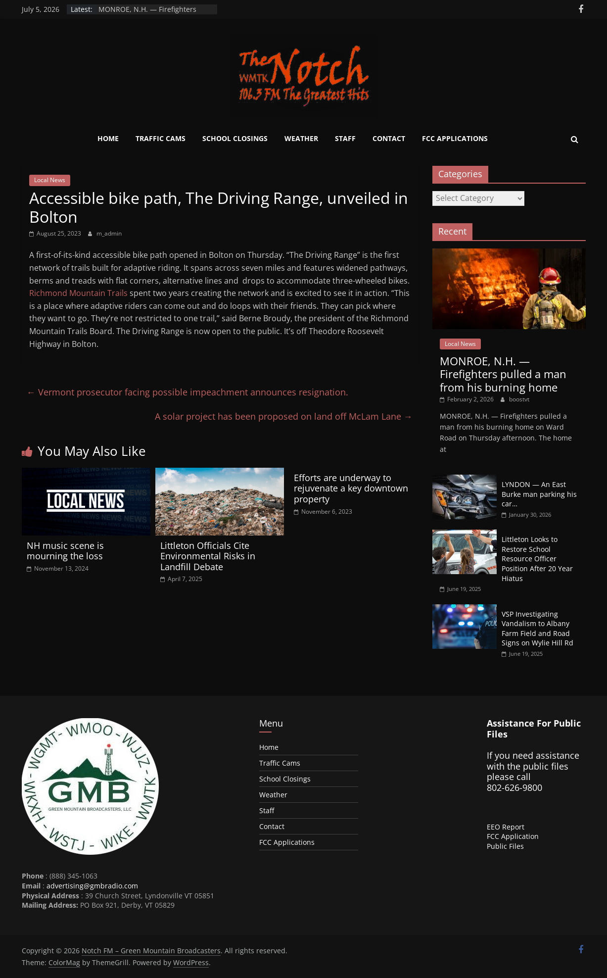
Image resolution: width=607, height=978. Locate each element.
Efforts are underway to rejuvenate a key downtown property (351, 488)
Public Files (505, 846)
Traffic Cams (161, 138)
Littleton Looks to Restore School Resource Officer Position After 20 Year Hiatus (537, 559)
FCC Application (513, 836)
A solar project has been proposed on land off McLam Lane (284, 416)
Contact (389, 138)
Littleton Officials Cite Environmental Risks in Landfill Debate (207, 556)
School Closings (235, 138)
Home (108, 138)
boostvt (519, 399)
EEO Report (505, 826)
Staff (345, 138)
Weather (301, 138)
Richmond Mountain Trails (78, 293)
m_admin (109, 233)
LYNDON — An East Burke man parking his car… (539, 494)
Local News (49, 180)
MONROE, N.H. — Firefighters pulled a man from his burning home (503, 373)
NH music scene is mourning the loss (65, 550)
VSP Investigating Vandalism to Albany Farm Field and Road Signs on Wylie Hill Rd (537, 628)
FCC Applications (455, 138)
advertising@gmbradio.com (92, 885)
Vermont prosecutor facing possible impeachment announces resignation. (187, 392)
